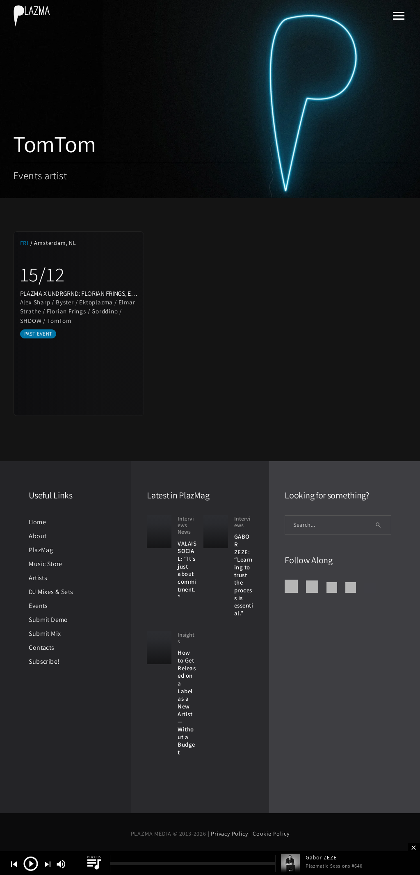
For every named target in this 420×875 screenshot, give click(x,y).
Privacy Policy (230, 833)
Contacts (41, 647)
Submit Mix (45, 633)
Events (38, 605)
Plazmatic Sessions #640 (334, 866)
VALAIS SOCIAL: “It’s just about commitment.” (187, 570)
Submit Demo (48, 619)
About (37, 536)
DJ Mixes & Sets (51, 591)
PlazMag (41, 550)
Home (37, 522)
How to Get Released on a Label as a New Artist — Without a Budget (187, 702)
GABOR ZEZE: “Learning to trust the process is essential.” (243, 574)
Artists (38, 577)
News (184, 531)
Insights (186, 638)
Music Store (45, 564)
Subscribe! (44, 661)
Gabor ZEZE (321, 857)
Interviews (186, 522)
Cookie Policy (271, 833)
